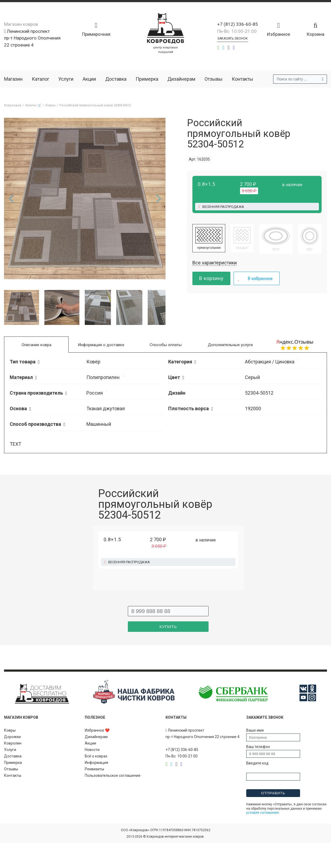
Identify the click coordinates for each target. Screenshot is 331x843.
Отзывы (214, 79)
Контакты (242, 79)
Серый (252, 377)
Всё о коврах (96, 756)
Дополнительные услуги (230, 344)
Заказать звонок (232, 38)
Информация (96, 762)
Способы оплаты (166, 344)
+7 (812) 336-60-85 (237, 24)
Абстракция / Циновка (269, 361)
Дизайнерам (181, 79)
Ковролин (13, 743)
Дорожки (12, 737)
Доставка (115, 79)
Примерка (147, 79)
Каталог (40, 79)
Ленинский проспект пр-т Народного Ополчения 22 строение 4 (32, 38)
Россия (94, 393)
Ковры (10, 730)
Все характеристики (214, 262)
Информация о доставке (101, 344)
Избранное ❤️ (97, 730)
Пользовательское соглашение (112, 775)
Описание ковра (36, 344)
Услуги (65, 79)
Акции (89, 79)
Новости (92, 750)
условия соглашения (262, 812)
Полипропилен (102, 377)
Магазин (13, 79)
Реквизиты (94, 769)
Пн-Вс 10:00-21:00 (237, 31)
